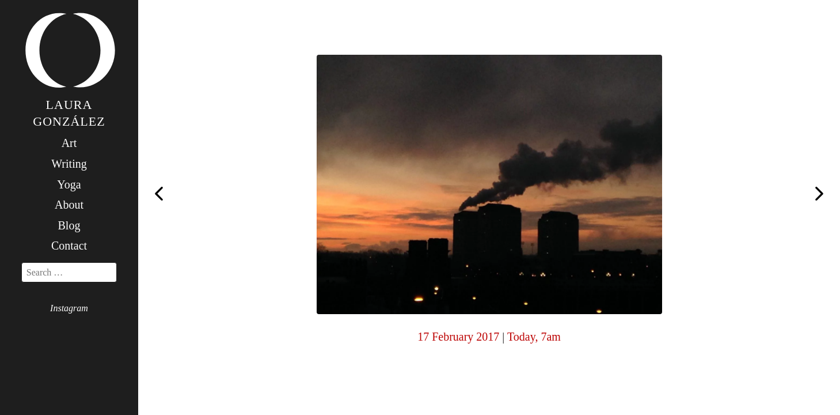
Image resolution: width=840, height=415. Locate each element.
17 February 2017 (458, 336)
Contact (69, 245)
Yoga (69, 184)
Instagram (69, 308)
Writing (68, 163)
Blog (69, 225)
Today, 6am (159, 192)
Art (69, 143)
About (69, 204)
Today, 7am (534, 336)
